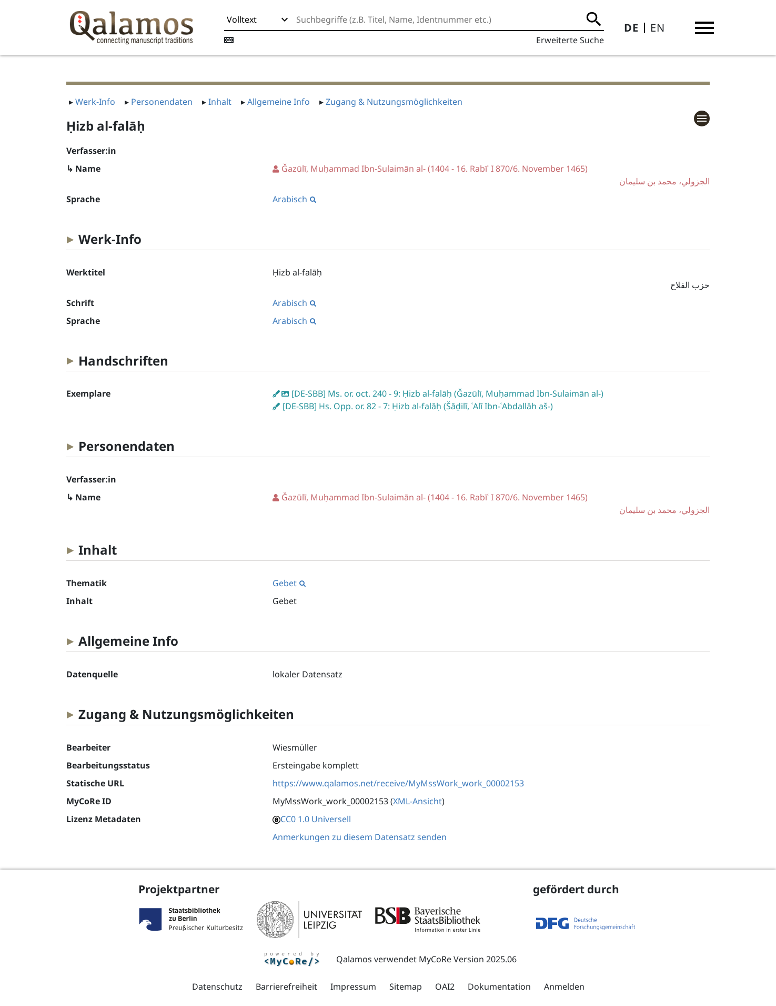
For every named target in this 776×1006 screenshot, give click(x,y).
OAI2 (445, 986)
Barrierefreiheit (286, 986)
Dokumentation (499, 986)
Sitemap (405, 986)
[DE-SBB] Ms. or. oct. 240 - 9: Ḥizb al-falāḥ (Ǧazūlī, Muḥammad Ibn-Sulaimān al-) (447, 393)
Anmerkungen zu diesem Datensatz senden (360, 837)
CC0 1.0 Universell (315, 819)
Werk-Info (95, 101)
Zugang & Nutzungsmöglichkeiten (394, 101)
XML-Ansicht (417, 801)
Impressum (353, 986)
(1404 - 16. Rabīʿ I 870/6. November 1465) (491, 175)
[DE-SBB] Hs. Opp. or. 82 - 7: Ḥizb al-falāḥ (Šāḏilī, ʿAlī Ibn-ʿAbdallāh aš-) (418, 406)
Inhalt (219, 101)
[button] (704, 28)
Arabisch (294, 199)
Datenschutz (217, 986)
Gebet (289, 583)
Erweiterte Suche (570, 40)
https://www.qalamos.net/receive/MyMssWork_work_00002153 (398, 783)
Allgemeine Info (278, 101)
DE (631, 28)
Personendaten (162, 101)
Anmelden (564, 986)
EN (657, 28)
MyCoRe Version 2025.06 (468, 959)
